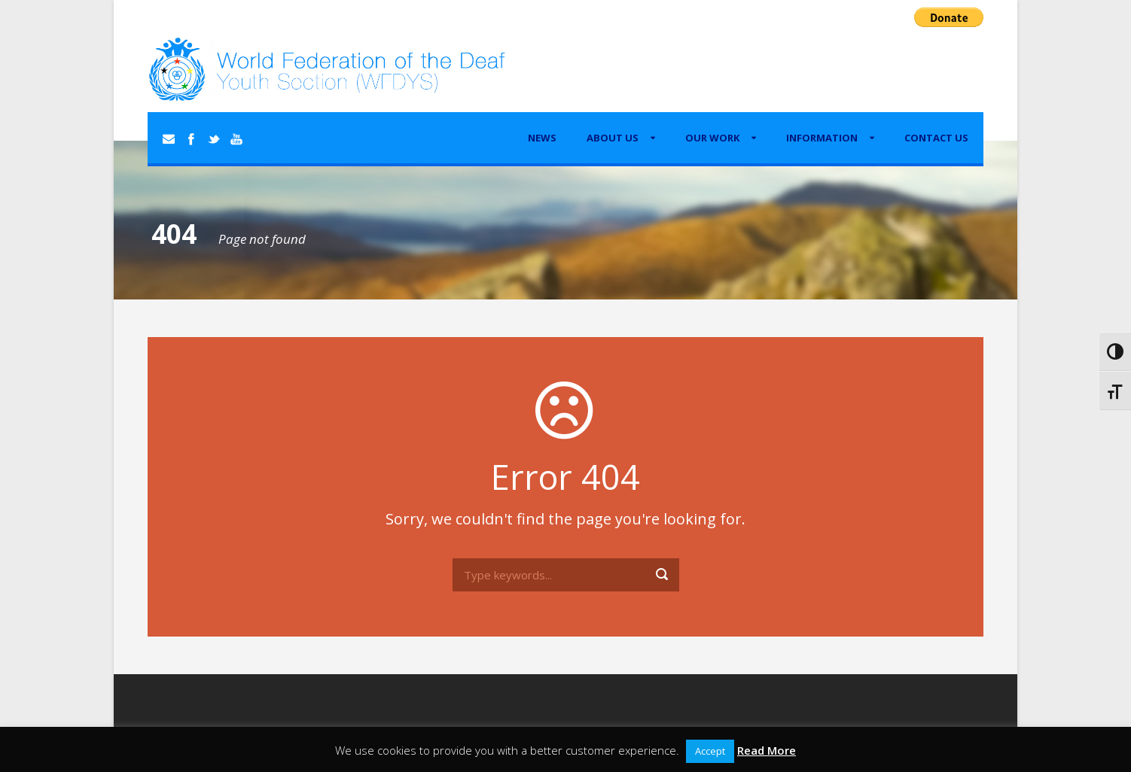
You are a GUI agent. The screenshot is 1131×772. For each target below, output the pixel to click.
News (542, 137)
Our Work (712, 137)
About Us (613, 137)
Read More (766, 750)
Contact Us (936, 137)
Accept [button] (710, 751)
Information (822, 137)
